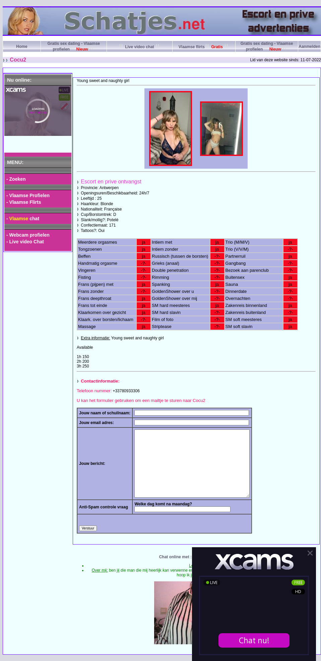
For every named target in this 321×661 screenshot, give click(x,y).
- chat (22, 218)
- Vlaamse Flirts (23, 202)
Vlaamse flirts (204, 47)
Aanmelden (309, 46)
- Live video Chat (25, 241)
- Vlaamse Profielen (28, 195)
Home (21, 46)
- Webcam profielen (28, 235)
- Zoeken (16, 179)
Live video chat (139, 47)
